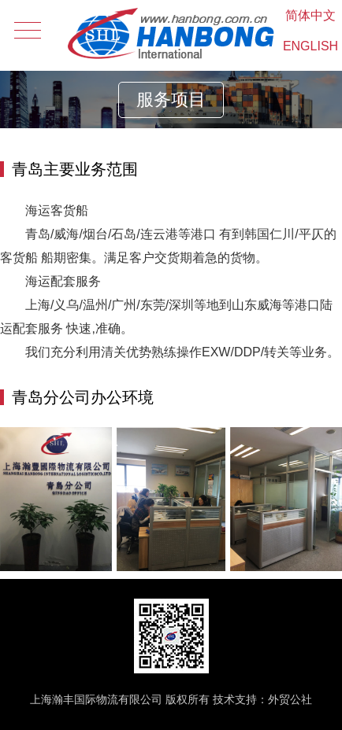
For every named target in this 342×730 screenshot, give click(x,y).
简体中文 (310, 15)
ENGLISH (310, 46)
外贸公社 (290, 699)
